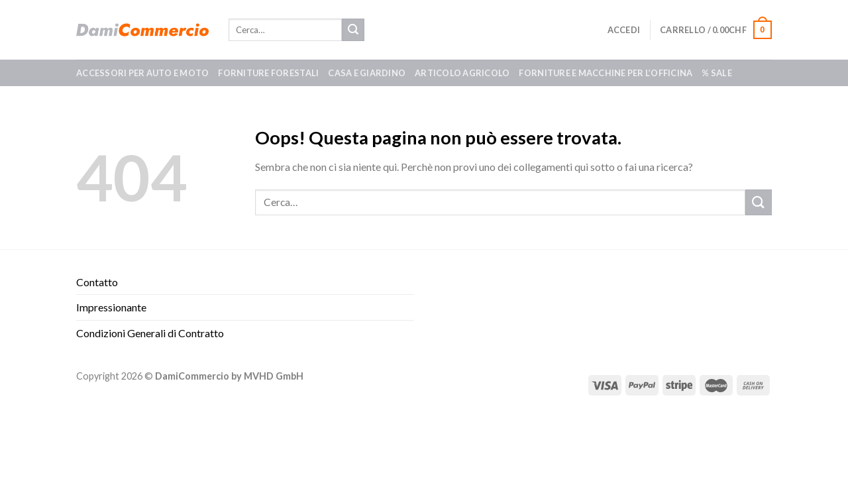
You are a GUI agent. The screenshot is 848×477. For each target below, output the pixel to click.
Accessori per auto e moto (142, 73)
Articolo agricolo (462, 73)
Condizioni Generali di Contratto (150, 333)
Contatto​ (97, 282)
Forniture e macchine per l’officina (605, 73)
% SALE (717, 73)
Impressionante (111, 307)
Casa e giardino (366, 73)
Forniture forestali (268, 73)
